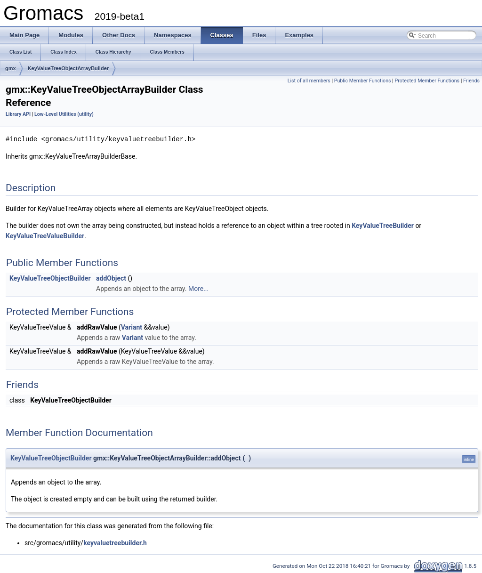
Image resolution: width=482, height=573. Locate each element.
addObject (111, 278)
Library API (18, 114)
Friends (471, 81)
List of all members (309, 81)
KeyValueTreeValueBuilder (45, 235)
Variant (131, 327)
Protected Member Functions (426, 81)
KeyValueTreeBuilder (383, 225)
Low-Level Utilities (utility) (64, 114)
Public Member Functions (362, 81)
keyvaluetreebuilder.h (115, 542)
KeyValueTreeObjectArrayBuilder (68, 68)
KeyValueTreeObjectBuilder (50, 278)
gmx (10, 68)
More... (198, 288)
